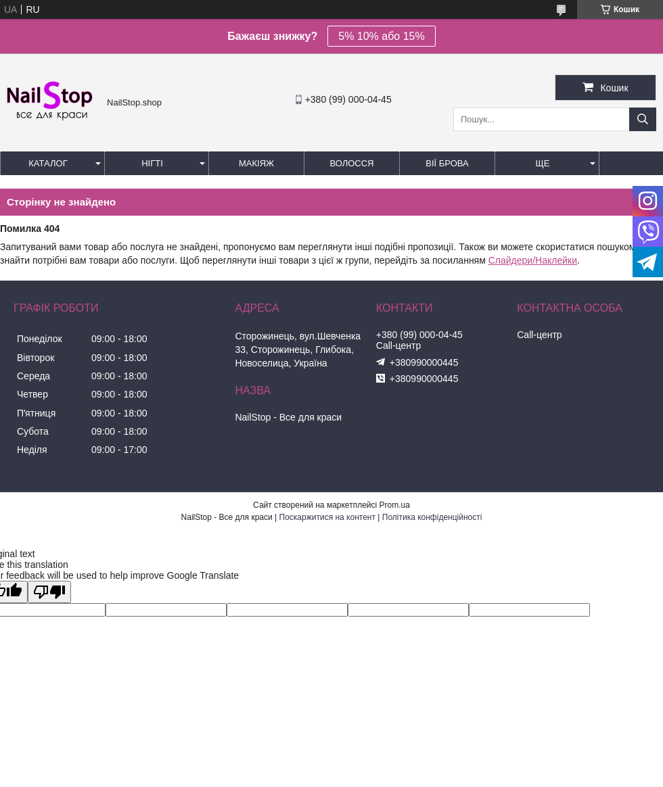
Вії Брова (447, 163)
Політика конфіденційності (432, 517)
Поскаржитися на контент (327, 517)
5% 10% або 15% (381, 36)
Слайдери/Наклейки (532, 260)
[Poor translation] (49, 592)
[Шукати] (642, 119)
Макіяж (256, 163)
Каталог (47, 163)
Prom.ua (395, 505)
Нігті (152, 163)
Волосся (351, 163)
